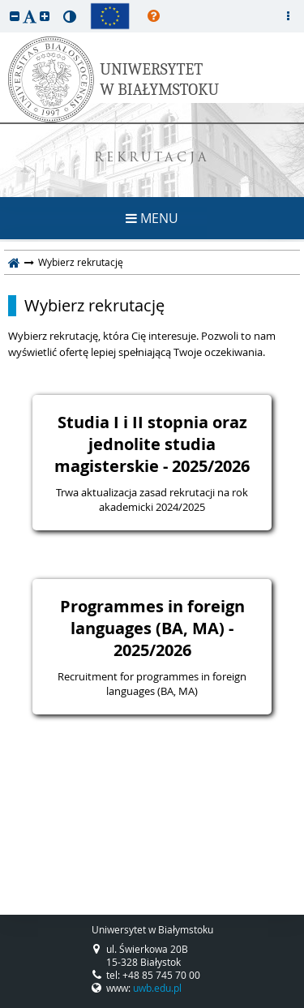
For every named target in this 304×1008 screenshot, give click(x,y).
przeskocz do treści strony (4, 4)
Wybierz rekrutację (94, 305)
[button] (14, 16)
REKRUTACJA (152, 158)
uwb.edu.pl (157, 987)
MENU (152, 218)
